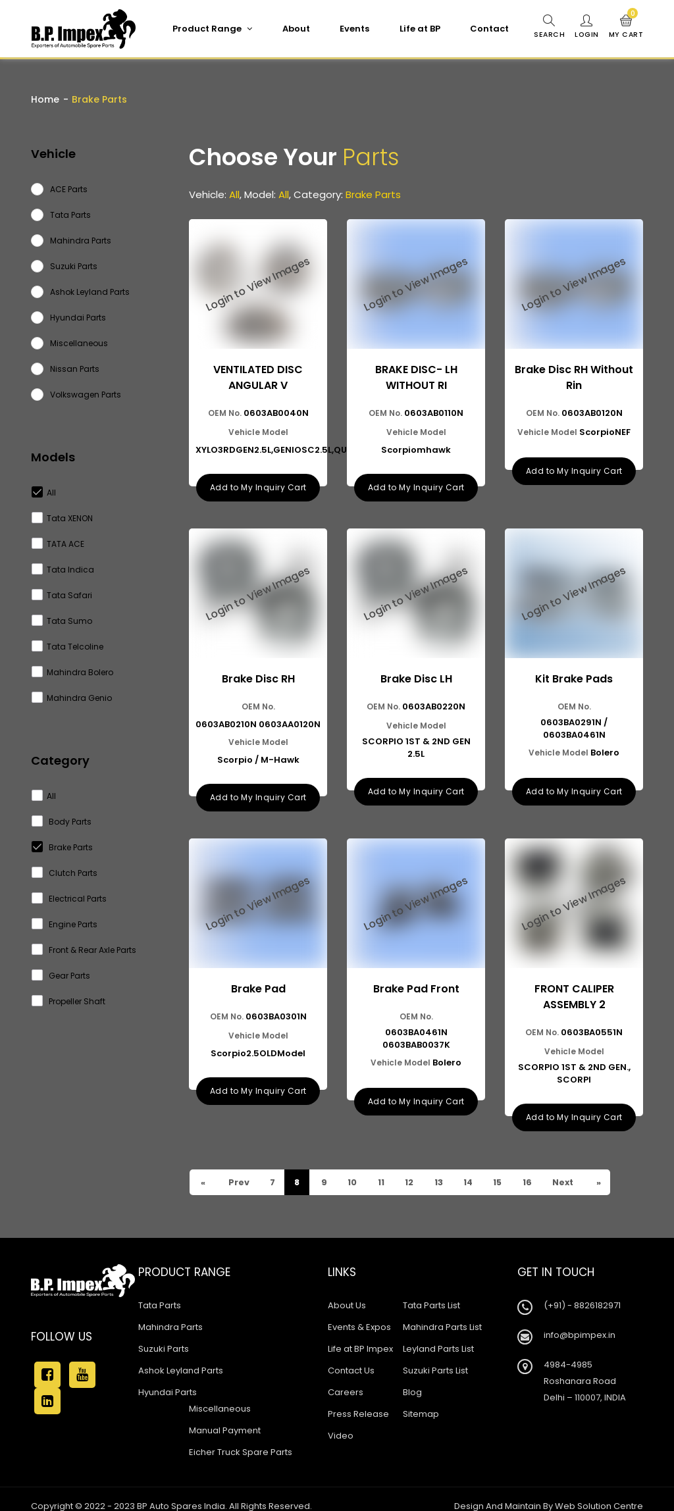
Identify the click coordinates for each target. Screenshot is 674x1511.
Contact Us (351, 1356)
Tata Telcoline (67, 646)
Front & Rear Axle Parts (84, 950)
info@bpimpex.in (579, 1321)
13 (445, 1168)
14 (476, 1168)
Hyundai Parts (167, 1378)
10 (355, 1168)
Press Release (358, 1400)
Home (45, 99)
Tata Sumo (62, 621)
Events (352, 28)
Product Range (209, 28)
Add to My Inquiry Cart (258, 482)
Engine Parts (64, 924)
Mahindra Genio (72, 698)
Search (547, 26)
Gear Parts (61, 975)
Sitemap (421, 1400)
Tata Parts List (431, 1291)
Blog (412, 1378)
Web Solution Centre (599, 1492)
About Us (347, 1291)
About (293, 28)
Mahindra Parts (170, 1313)
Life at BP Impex (360, 1335)
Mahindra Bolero (72, 672)
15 (507, 1168)
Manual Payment (225, 1416)
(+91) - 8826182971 (582, 1291)
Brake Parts (62, 847)
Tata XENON (62, 518)
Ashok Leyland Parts (180, 1356)
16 (538, 1168)
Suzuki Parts (163, 1335)
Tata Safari (62, 595)
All (44, 492)
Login (585, 26)
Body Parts (61, 821)
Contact (486, 28)
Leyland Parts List (438, 1335)
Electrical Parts (69, 898)
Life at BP (417, 28)
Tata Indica (63, 569)
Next (575, 1168)
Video (340, 1422)
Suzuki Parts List (435, 1356)
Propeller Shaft (68, 1001)
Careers (345, 1378)
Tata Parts (159, 1291)
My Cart (626, 26)
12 (414, 1168)
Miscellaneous (220, 1395)
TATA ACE (58, 544)
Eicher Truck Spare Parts (240, 1438)
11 (385, 1168)
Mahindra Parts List (442, 1313)
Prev (239, 1168)
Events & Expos (359, 1313)
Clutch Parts (64, 873)
